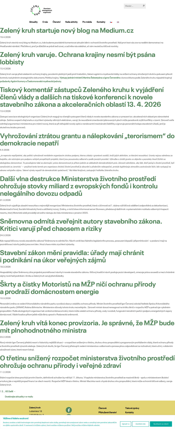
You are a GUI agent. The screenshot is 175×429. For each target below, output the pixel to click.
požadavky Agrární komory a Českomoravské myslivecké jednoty (30, 81)
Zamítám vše (140, 424)
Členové (102, 408)
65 (6, 391)
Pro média (87, 22)
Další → (12, 391)
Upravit (124, 424)
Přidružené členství (107, 413)
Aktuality (33, 22)
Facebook (69, 410)
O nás (45, 22)
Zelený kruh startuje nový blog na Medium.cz (67, 31)
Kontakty (101, 22)
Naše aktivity (71, 22)
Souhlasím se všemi (160, 424)
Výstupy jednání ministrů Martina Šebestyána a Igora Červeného (90, 78)
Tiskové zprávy (132, 408)
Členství (56, 22)
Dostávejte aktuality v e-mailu (19, 397)
